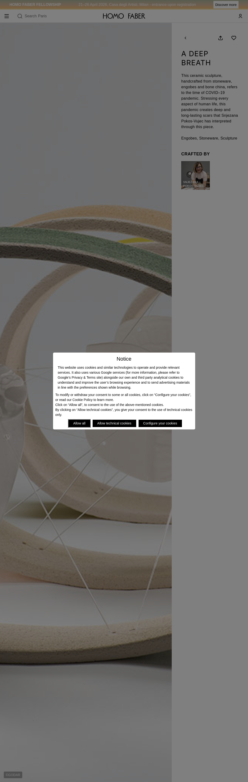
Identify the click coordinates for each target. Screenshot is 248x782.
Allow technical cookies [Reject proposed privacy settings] (114, 423)
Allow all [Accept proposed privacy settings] (79, 423)
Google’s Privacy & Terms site (80, 377)
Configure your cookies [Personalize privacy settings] (160, 423)
